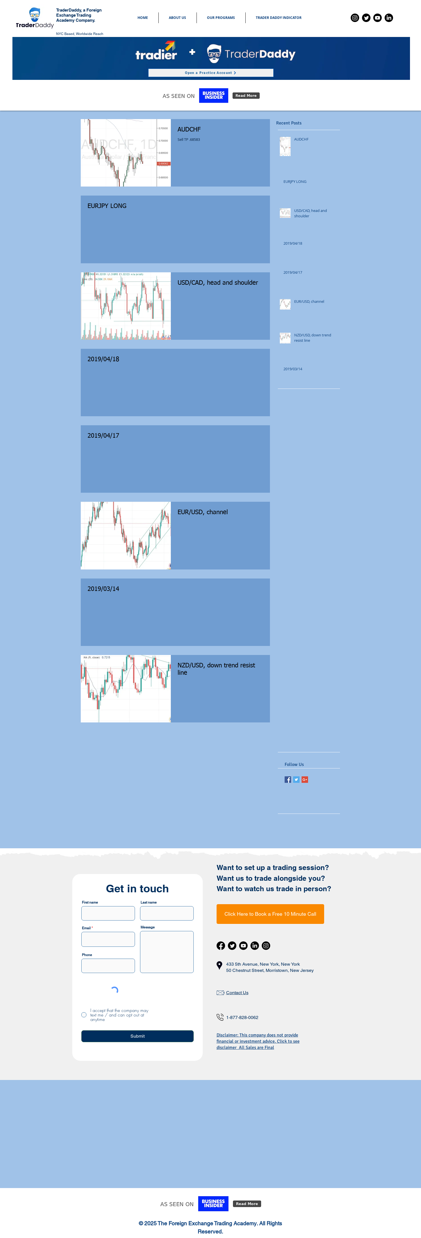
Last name (149, 902)
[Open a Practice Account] (211, 73)
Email (86, 928)
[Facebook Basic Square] (288, 779)
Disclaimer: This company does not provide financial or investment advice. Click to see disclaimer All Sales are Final (258, 1041)
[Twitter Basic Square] (296, 779)
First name (90, 902)
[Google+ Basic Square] (305, 779)
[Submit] (137, 1036)
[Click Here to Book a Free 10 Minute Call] (270, 914)
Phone (87, 955)
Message (148, 927)
